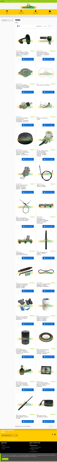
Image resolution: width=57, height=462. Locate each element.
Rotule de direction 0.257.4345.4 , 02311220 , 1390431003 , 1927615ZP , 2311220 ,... (43, 54)
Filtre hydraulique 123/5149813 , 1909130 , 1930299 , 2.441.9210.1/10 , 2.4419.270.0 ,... (22, 351)
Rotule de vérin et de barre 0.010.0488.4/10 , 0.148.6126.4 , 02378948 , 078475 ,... (22, 384)
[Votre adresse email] (8, 435)
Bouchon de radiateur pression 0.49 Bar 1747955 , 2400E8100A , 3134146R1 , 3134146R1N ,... (23, 87)
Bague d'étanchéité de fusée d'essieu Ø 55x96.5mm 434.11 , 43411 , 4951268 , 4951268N (43, 351)
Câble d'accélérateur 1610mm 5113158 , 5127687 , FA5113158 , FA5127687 (22, 219)
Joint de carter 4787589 (43, 85)
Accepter (5, 459)
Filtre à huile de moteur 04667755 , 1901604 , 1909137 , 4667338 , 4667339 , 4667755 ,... (43, 318)
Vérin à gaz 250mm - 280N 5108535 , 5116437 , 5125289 (22, 417)
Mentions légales (13, 1)
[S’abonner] (16, 435)
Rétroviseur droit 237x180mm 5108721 (42, 416)
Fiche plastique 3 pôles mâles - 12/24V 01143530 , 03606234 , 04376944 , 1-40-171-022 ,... (22, 54)
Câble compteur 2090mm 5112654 (41, 185)
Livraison (6, 1)
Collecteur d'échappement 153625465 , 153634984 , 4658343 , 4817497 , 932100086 (43, 220)
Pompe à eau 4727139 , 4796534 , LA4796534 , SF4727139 (22, 318)
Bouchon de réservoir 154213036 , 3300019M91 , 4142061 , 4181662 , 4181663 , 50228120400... (22, 152)
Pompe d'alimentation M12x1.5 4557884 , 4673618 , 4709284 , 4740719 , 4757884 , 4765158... (42, 153)
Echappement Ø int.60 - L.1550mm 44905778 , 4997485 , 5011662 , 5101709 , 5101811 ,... (22, 285)
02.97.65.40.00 (34, 451)
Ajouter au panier (27, 59)
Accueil (18, 1)
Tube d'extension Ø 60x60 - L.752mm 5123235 (42, 253)
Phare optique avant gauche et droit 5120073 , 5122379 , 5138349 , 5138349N (43, 384)
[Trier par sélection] (39, 26)
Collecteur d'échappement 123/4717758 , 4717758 (21, 253)
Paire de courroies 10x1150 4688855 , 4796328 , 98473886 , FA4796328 (43, 285)
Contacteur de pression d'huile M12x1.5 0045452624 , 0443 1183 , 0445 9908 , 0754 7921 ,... (22, 119)
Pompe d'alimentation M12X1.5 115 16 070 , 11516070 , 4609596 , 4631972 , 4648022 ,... (22, 187)
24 (45, 26)
